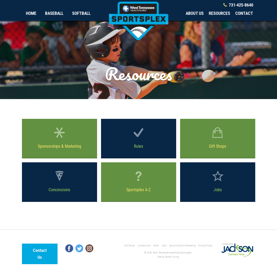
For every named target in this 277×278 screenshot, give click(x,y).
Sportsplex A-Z (138, 181)
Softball (81, 13)
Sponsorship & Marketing (182, 245)
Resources (219, 13)
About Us (195, 13)
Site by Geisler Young (168, 256)
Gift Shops (217, 138)
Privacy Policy (205, 245)
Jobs (217, 181)
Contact (244, 13)
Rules (138, 138)
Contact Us (40, 254)
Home (31, 13)
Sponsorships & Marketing (59, 138)
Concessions (59, 181)
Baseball (54, 13)
